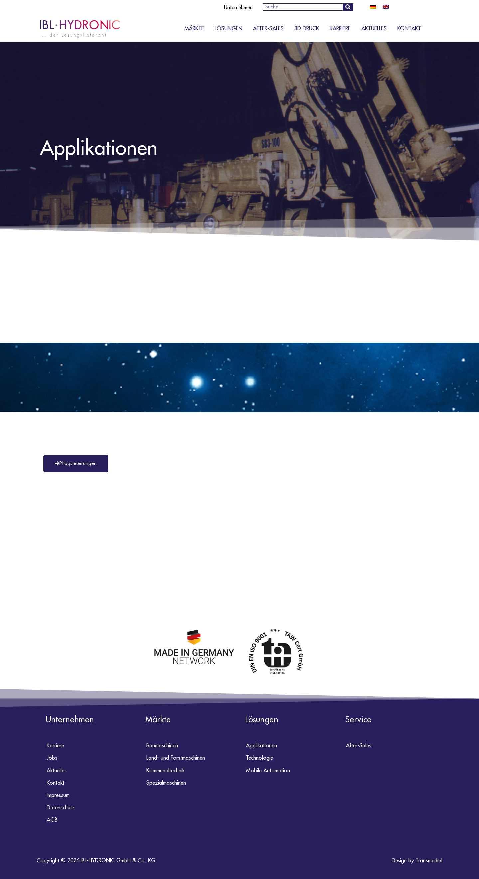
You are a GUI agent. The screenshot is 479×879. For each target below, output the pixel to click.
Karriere (340, 28)
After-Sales (268, 28)
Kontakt (409, 28)
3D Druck (306, 28)
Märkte (194, 28)
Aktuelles (374, 28)
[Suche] (348, 7)
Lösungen (228, 28)
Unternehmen (238, 7)
